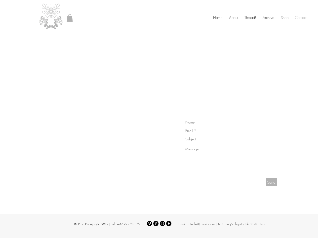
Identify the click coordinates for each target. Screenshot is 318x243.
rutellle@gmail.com (201, 224)
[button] (70, 18)
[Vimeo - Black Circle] (149, 223)
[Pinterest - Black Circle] (156, 223)
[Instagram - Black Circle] (162, 223)
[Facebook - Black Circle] (168, 223)
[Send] (271, 182)
